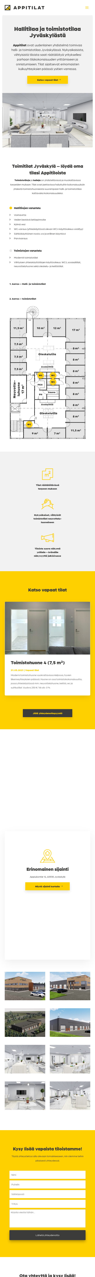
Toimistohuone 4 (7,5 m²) (38, 662)
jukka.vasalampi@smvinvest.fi (49, 1230)
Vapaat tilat (32, 670)
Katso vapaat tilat (47, 79)
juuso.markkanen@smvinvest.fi (49, 1209)
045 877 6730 (49, 1225)
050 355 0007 (49, 1205)
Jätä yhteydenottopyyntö (47, 713)
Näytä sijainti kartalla (47, 792)
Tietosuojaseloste (47, 1276)
